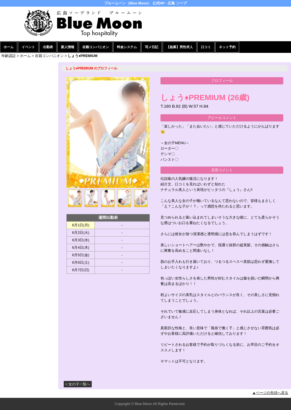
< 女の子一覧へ (77, 384)
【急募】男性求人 (179, 47)
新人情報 (67, 47)
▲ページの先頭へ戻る (270, 393)
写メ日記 (151, 47)
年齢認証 (8, 56)
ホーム (9, 47)
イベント (28, 47)
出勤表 (48, 47)
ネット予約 (227, 47)
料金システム (127, 47)
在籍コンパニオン (95, 47)
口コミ (206, 47)
